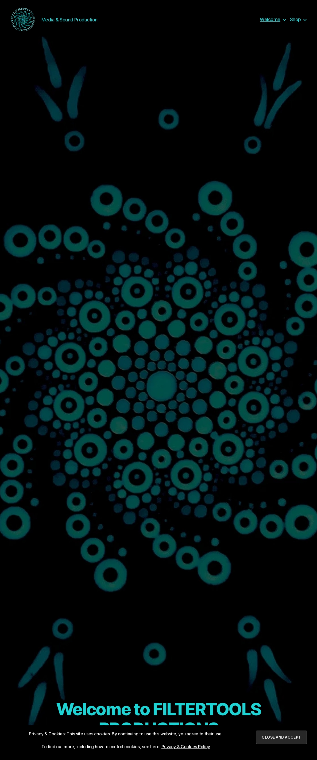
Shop (295, 19)
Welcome (270, 19)
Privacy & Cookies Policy (185, 746)
